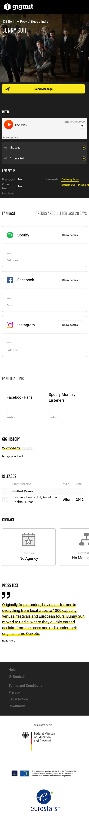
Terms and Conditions (25, 686)
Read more (8, 640)
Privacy (14, 692)
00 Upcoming (11, 447)
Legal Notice (18, 699)
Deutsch (19, 677)
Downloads (17, 706)
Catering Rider (70, 179)
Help (12, 670)
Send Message (43, 88)
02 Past (27, 447)
